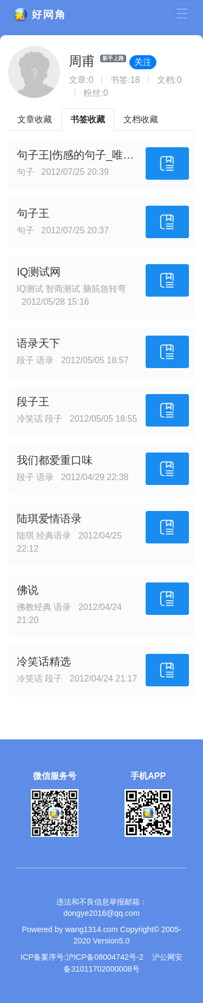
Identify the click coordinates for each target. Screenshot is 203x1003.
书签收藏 (87, 119)
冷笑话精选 (44, 661)
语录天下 (38, 343)
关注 (143, 62)
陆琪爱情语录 (49, 519)
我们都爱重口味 (55, 460)
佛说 (27, 590)
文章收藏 (34, 119)
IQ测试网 (39, 272)
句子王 (33, 213)
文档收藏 (140, 119)
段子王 (33, 402)
